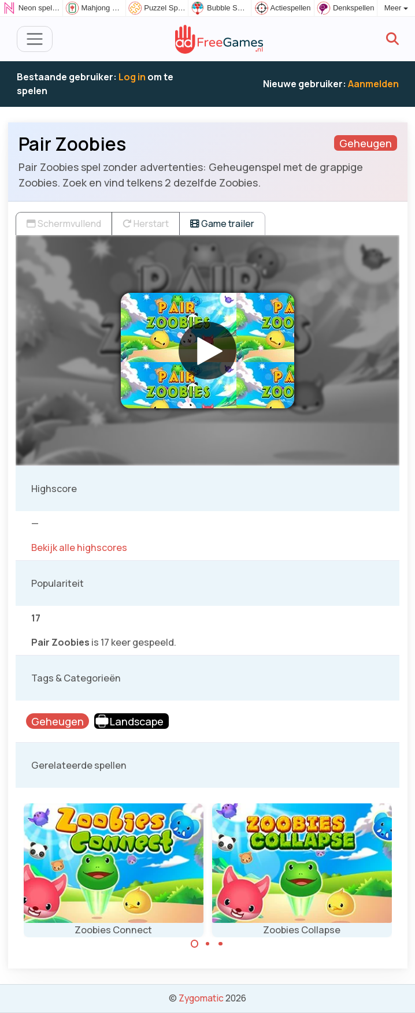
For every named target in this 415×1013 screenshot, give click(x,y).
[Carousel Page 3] (221, 944)
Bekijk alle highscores (79, 547)
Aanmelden (373, 83)
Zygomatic (201, 998)
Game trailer (222, 223)
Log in (132, 76)
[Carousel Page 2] (207, 944)
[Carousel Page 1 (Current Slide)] (195, 944)
